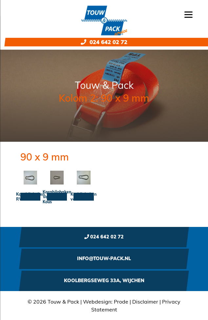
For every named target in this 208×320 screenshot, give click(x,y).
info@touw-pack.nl (104, 258)
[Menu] (188, 14)
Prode (121, 301)
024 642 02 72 (104, 41)
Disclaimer (145, 301)
